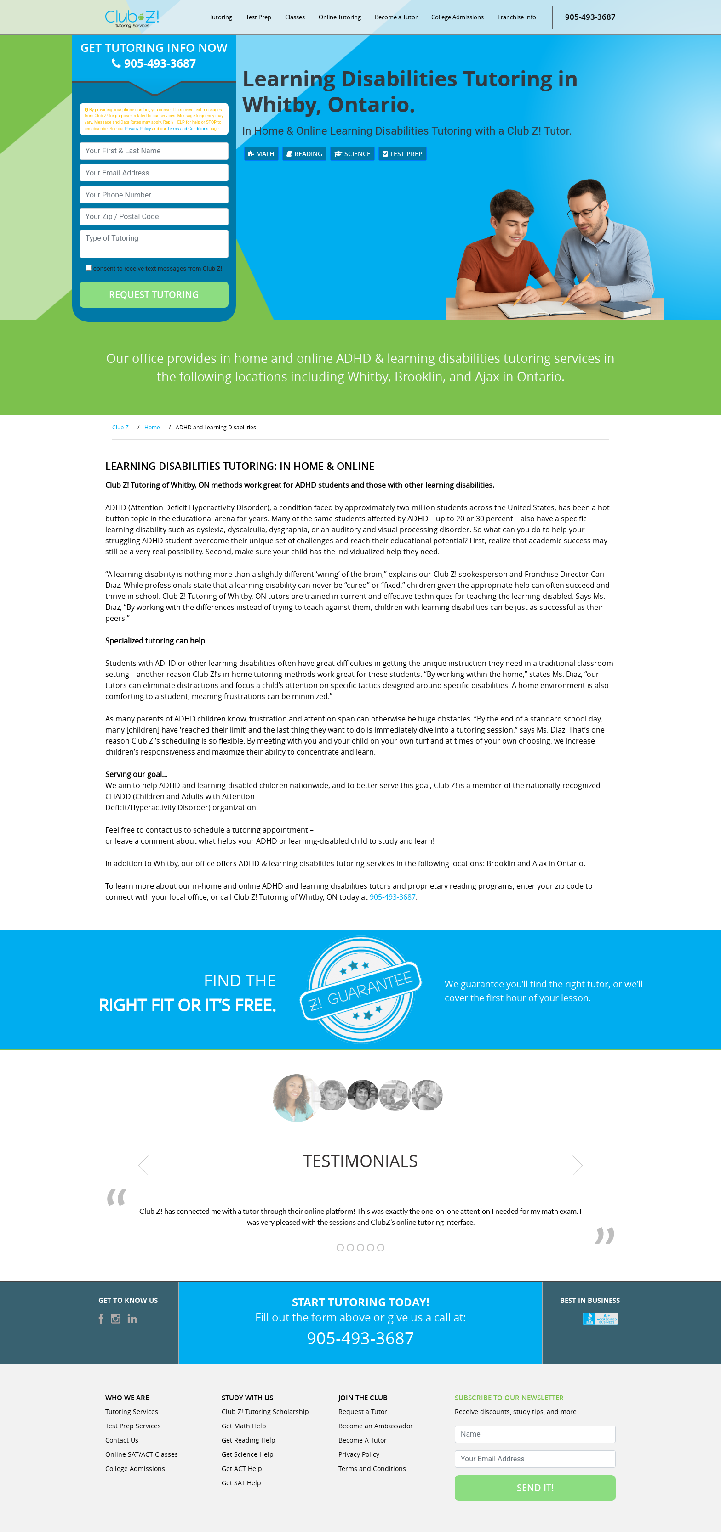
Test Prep (258, 18)
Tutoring (220, 18)
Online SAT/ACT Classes (141, 1455)
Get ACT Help (242, 1469)
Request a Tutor (362, 1413)
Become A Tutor (362, 1441)
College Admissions (457, 18)
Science (352, 155)
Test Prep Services (133, 1427)
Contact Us (121, 1441)
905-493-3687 (590, 18)
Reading (304, 155)
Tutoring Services (131, 1413)
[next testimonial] (577, 1167)
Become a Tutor (396, 18)
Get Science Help (248, 1455)
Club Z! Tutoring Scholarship (265, 1413)
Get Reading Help (248, 1441)
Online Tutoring (340, 18)
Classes (295, 18)
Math (261, 155)
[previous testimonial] (143, 1167)
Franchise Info (517, 18)
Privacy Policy (138, 129)
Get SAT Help (241, 1484)
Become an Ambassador (375, 1427)
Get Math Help (244, 1427)
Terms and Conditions (188, 129)
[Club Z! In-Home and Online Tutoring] (132, 20)
